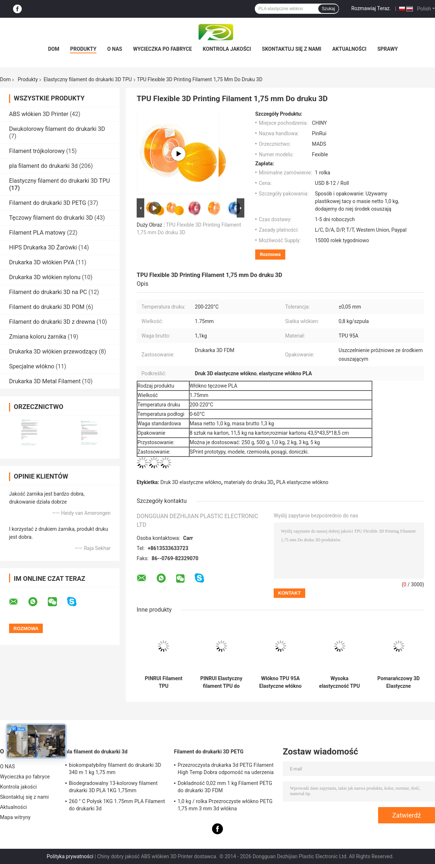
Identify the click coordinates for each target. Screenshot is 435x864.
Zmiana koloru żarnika (37, 336)
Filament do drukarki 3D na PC (48, 292)
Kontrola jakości (227, 49)
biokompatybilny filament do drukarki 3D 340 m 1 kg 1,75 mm (115, 768)
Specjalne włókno (31, 366)
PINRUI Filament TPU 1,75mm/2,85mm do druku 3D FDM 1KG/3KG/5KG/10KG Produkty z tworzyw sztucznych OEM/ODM (163, 682)
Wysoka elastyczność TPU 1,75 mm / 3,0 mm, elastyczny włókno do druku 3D (339, 682)
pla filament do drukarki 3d (43, 165)
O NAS (114, 49)
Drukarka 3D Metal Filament (44, 381)
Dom (53, 49)
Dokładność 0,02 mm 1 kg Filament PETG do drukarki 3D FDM (225, 786)
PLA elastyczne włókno (302, 482)
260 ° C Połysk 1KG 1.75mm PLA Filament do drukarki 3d (117, 804)
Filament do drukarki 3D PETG (47, 202)
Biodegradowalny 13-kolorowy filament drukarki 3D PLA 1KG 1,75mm (113, 786)
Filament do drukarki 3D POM (46, 306)
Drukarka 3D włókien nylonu (44, 277)
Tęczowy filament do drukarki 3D (51, 217)
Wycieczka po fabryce (162, 49)
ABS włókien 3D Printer (38, 114)
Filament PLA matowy (37, 232)
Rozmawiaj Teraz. (371, 8)
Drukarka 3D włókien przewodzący (53, 351)
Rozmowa (270, 254)
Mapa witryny (15, 817)
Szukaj (328, 8)
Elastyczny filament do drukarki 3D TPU (88, 79)
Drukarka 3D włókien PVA (41, 262)
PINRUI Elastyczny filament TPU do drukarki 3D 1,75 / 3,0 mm (221, 682)
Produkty (83, 49)
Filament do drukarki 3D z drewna (52, 321)
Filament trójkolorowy (37, 151)
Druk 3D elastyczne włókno (191, 482)
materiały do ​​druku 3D (249, 482)
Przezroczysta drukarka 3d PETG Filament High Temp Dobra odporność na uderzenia (226, 768)
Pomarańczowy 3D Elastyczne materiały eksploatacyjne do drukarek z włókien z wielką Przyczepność (398, 682)
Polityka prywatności (70, 856)
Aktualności (349, 49)
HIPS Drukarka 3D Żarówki (43, 247)
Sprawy (387, 49)
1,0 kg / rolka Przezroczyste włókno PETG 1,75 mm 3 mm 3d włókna (225, 804)
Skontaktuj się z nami (292, 49)
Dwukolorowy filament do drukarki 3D (57, 128)
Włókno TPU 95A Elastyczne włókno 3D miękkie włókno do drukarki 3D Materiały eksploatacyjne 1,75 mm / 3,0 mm (280, 682)
